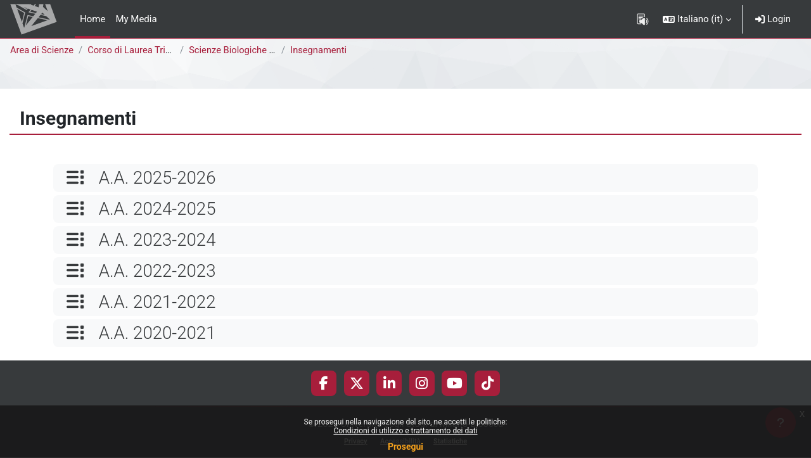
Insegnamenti (321, 50)
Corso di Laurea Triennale (143, 50)
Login (773, 19)
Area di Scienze (42, 50)
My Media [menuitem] (135, 19)
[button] (697, 19)
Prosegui (405, 447)
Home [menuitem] (92, 19)
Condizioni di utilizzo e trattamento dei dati (405, 430)
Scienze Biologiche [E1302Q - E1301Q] (271, 50)
